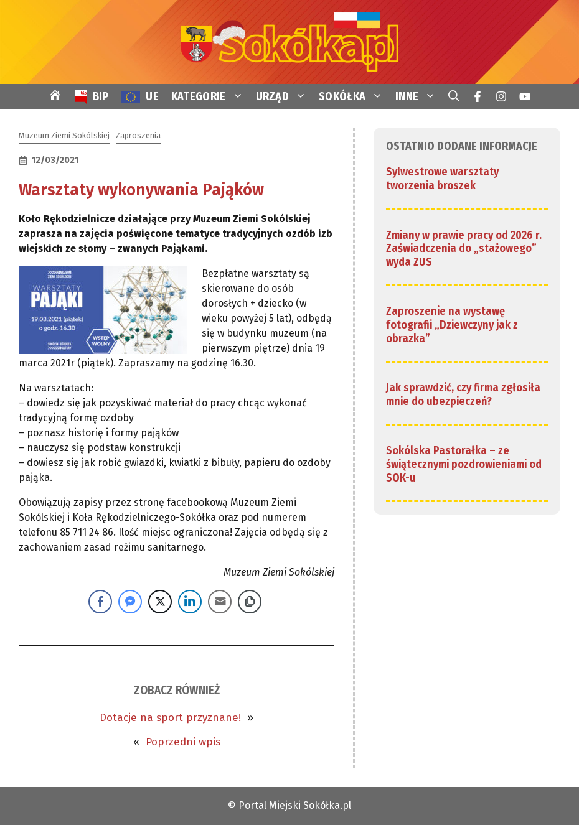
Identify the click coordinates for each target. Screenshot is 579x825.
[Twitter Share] (160, 601)
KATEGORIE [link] (210, 96)
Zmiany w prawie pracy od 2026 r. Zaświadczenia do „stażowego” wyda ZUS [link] (464, 248)
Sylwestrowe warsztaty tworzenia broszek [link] (442, 178)
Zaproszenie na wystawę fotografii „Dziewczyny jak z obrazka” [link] (452, 324)
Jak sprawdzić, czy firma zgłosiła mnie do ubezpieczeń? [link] (463, 394)
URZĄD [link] (284, 96)
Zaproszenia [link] (138, 135)
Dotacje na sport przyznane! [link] (170, 717)
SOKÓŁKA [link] (354, 96)
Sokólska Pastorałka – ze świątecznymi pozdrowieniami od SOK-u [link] (464, 464)
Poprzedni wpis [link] (183, 741)
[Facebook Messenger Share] (130, 601)
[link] (289, 41)
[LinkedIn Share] (190, 601)
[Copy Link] (249, 601)
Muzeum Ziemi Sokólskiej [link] (64, 135)
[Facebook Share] (100, 601)
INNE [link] (418, 96)
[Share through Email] (220, 601)
